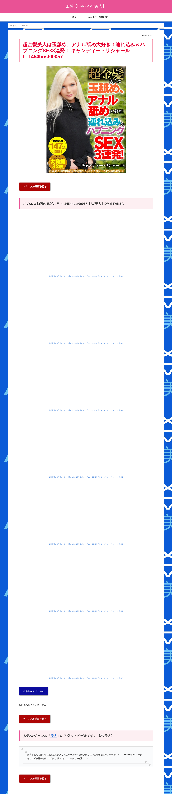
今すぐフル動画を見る (35, 186)
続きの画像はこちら (33, 691)
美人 (54, 736)
